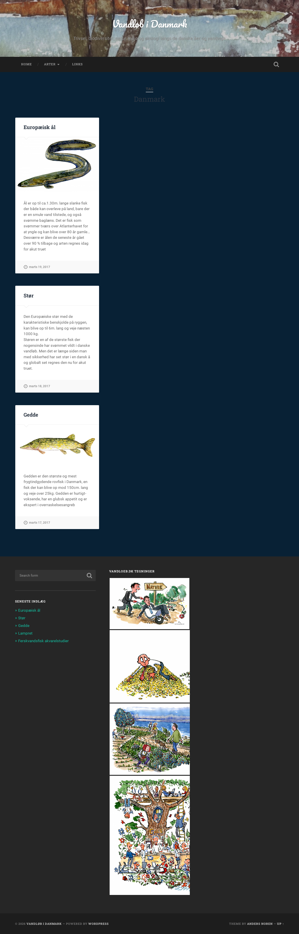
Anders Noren (260, 923)
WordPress (98, 923)
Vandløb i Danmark (149, 24)
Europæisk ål (39, 127)
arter (49, 64)
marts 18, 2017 (39, 386)
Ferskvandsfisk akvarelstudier (43, 641)
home (26, 64)
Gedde (31, 414)
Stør (29, 295)
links (77, 64)
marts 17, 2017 (39, 523)
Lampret (25, 633)
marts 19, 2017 (39, 267)
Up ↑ (280, 923)
